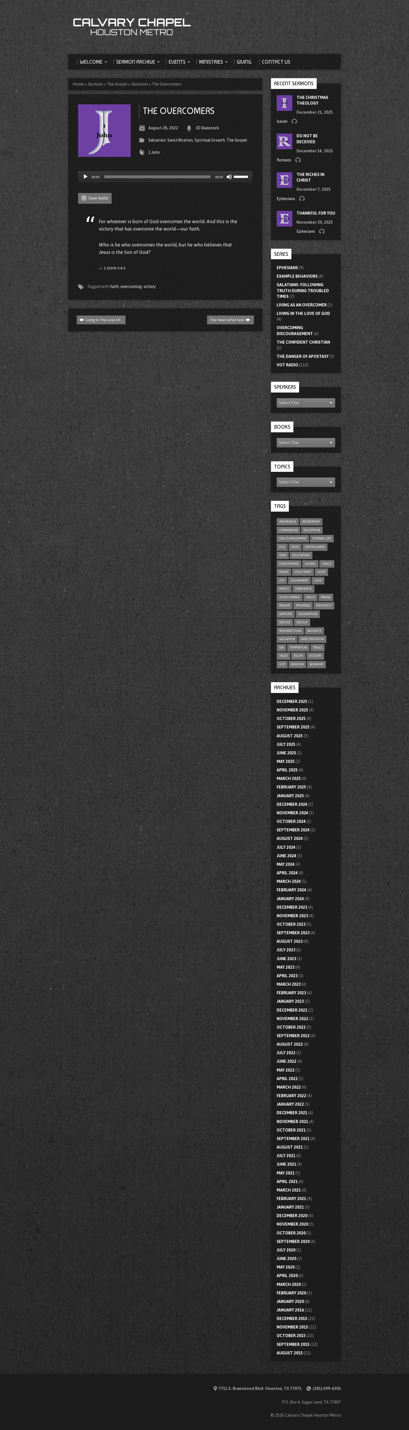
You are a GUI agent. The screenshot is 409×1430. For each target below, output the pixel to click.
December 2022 (292, 1010)
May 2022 (286, 1070)
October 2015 (291, 1335)
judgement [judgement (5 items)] (299, 580)
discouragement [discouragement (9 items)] (292, 538)
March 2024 (289, 881)
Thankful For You (316, 213)
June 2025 (286, 753)
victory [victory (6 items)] (315, 655)
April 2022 (287, 1078)
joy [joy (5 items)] (282, 580)
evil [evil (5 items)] (282, 547)
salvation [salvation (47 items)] (287, 639)
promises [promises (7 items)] (303, 605)
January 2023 (290, 1001)
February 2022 (291, 1095)
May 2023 (286, 967)
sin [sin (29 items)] (281, 647)
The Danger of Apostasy (303, 356)
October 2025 (291, 718)
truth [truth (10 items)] (298, 655)
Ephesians (286, 198)
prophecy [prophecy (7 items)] (324, 605)
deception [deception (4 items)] (312, 530)
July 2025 (286, 744)
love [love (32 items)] (318, 580)
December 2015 (292, 1318)
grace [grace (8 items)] (327, 563)
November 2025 (292, 710)
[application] (165, 176)
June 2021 (286, 1164)
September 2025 (293, 727)
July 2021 (286, 1155)
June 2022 (286, 1061)
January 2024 (290, 898)
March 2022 (289, 1087)
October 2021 (291, 1130)
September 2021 (293, 1138)
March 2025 (289, 778)
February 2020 (291, 1293)
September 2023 (293, 933)
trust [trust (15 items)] (283, 655)
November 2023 (292, 916)
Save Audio (95, 198)
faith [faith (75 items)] (295, 547)
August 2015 (290, 1353)
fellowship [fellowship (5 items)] (301, 555)
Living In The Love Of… (101, 319)
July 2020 (286, 1250)
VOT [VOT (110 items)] (282, 664)
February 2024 (291, 890)
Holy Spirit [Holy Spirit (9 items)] (303, 572)
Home (78, 84)
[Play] (85, 177)
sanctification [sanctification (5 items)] (312, 639)
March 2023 (289, 984)
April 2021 (287, 1181)
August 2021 (290, 1147)
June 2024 (286, 856)
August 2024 (290, 838)
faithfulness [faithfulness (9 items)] (315, 547)
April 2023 (287, 976)
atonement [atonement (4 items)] (311, 521)
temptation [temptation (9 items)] (298, 647)
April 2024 (287, 873)
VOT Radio (287, 365)
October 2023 (291, 924)
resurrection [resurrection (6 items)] (290, 630)
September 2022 (293, 1035)
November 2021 (292, 1121)
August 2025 (290, 736)
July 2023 (286, 950)
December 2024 (292, 804)
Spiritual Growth (210, 140)
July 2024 (286, 847)
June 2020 (286, 1258)
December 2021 (292, 1113)
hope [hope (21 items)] (321, 572)
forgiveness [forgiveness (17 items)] (289, 563)
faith (114, 286)
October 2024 (291, 821)
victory (149, 286)
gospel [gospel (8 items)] (310, 563)
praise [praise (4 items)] (326, 597)
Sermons (95, 84)
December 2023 (292, 907)
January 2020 (290, 1301)
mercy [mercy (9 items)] (284, 588)
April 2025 (287, 770)
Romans (284, 160)
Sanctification (180, 140)
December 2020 (292, 1215)
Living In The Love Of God (303, 313)
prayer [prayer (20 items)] (284, 605)
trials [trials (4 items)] (317, 647)
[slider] (157, 176)
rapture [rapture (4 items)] (285, 614)
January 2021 (290, 1207)
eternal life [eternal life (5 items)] (321, 538)
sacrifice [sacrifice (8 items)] (314, 630)
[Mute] (229, 177)
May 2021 (286, 1173)
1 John (154, 152)
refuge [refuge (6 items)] (285, 622)
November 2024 (292, 813)
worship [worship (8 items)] (316, 664)
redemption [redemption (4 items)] (307, 614)
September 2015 (293, 1344)
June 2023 (286, 958)
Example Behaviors (297, 276)
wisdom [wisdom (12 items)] (297, 664)
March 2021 (289, 1190)
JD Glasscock (207, 128)
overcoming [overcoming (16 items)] (289, 597)
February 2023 (291, 993)
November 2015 (292, 1327)
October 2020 (291, 1233)
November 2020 (292, 1224)
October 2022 (291, 1027)
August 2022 (290, 1044)
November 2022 (292, 1018)
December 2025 (292, 701)
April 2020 (287, 1275)
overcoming (131, 286)
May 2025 (286, 761)
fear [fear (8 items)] (282, 555)
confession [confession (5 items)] (288, 530)
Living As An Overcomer (302, 305)
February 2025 (291, 787)
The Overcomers (166, 84)
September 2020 (293, 1241)
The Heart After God (230, 319)
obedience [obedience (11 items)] (303, 588)
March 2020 (289, 1284)
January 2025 (290, 796)
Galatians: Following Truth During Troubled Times (303, 290)
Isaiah (282, 121)
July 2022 (286, 1053)
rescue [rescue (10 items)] (302, 622)
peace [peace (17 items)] (310, 597)
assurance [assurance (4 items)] (287, 521)
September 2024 (293, 830)
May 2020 (286, 1267)
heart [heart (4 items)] (284, 572)
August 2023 (290, 941)
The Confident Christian (303, 342)
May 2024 (286, 864)
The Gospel (117, 84)
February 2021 (291, 1198)
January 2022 (290, 1104)
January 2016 (290, 1310)
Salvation (139, 84)
